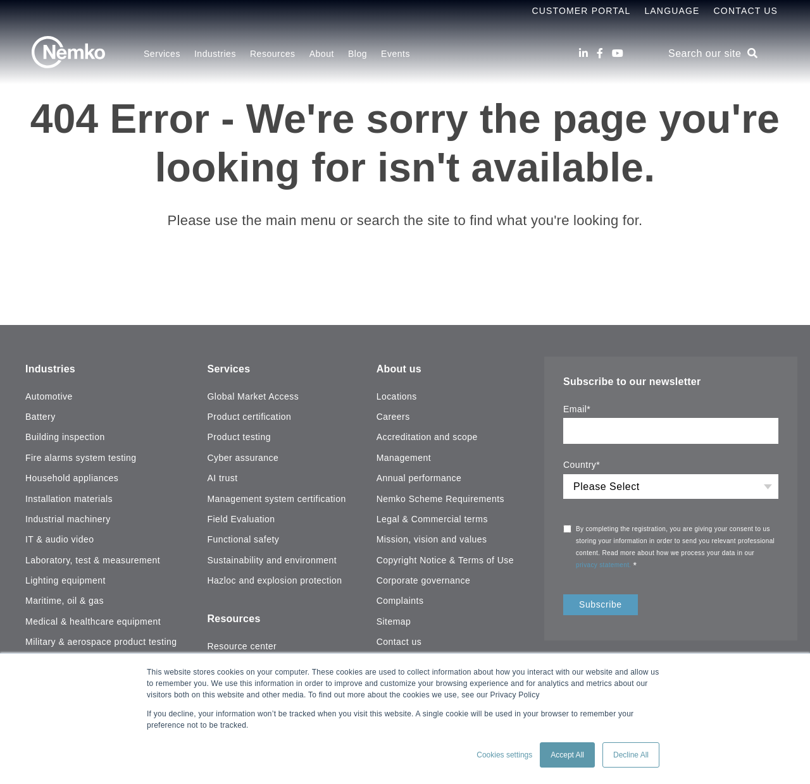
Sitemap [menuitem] (394, 621)
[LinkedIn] (583, 53)
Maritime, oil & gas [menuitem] (64, 601)
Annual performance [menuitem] (419, 478)
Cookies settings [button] (504, 754)
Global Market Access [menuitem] (253, 396)
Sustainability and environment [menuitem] (272, 560)
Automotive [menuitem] (49, 396)
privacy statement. (604, 564)
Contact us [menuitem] (399, 642)
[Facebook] (600, 53)
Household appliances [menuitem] (71, 478)
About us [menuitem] (399, 369)
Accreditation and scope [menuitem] (427, 437)
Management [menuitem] (404, 458)
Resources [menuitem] (273, 54)
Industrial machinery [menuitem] (68, 519)
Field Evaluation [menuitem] (241, 519)
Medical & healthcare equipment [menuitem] (93, 621)
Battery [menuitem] (40, 417)
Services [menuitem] (162, 54)
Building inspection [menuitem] (65, 437)
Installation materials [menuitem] (69, 499)
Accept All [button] (567, 754)
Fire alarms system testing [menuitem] (81, 458)
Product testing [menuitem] (238, 437)
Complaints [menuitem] (400, 601)
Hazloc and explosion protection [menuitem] (274, 580)
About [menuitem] (321, 54)
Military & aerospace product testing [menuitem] (101, 642)
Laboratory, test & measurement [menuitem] (92, 560)
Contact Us (746, 11)
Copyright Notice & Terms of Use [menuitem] (445, 560)
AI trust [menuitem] (222, 478)
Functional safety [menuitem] (243, 539)
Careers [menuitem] (393, 417)
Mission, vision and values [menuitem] (432, 539)
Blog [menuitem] (357, 54)
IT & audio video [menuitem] (59, 539)
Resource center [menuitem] (242, 646)
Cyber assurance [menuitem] (242, 458)
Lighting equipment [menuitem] (65, 580)
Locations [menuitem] (397, 396)
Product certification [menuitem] (249, 417)
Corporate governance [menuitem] (424, 580)
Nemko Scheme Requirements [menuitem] (440, 499)
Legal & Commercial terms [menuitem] (432, 519)
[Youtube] (617, 53)
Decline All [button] (631, 754)
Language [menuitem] (671, 11)
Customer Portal (581, 11)
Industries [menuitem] (215, 54)
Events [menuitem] (395, 54)
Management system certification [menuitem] (276, 499)
